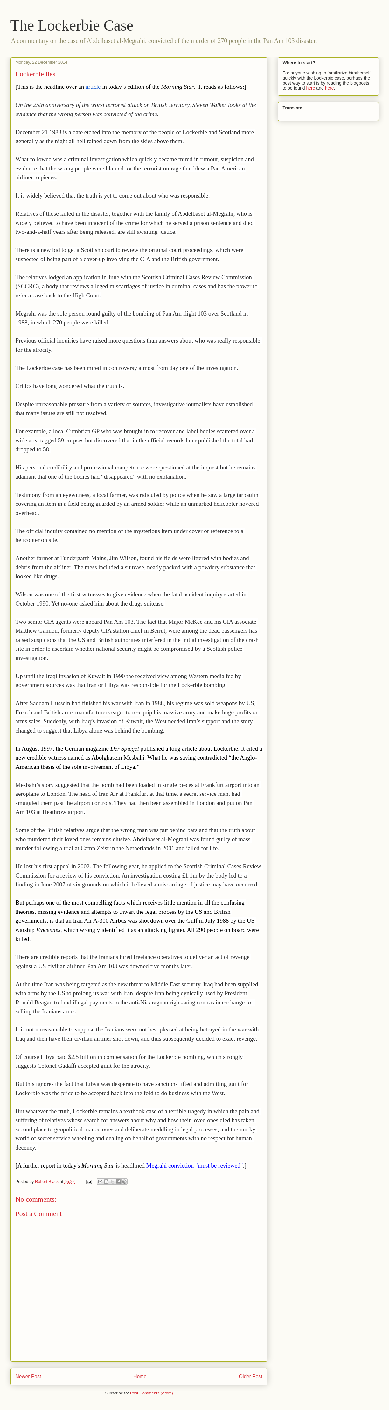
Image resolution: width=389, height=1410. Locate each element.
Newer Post (28, 1376)
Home (140, 1376)
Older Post (250, 1376)
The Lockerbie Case (71, 25)
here (310, 88)
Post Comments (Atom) (151, 1393)
